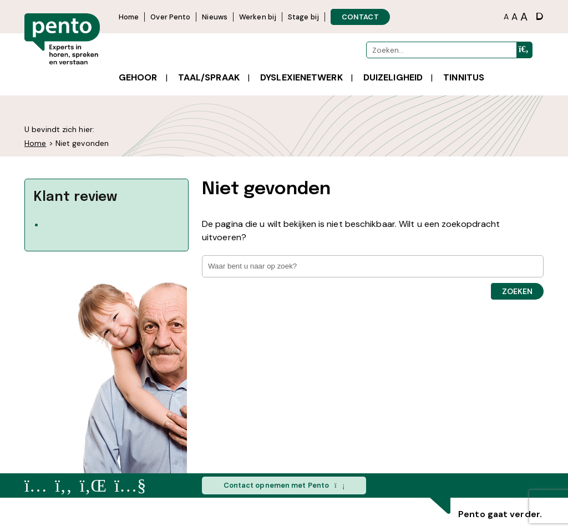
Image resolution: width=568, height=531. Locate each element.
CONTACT (360, 17)
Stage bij (303, 17)
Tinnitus (463, 77)
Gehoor (138, 77)
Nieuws (214, 17)
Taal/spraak (209, 77)
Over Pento (170, 17)
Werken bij (257, 17)
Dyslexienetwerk (301, 77)
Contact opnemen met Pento (284, 485)
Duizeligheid (393, 77)
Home (129, 17)
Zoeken (517, 291)
